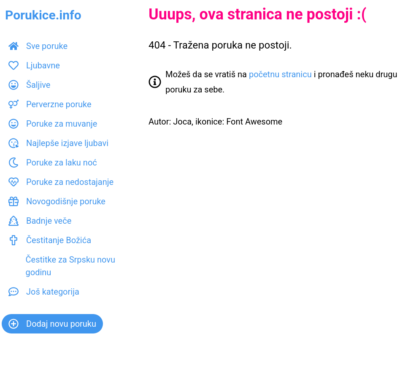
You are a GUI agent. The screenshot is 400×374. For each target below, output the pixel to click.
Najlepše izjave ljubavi (58, 143)
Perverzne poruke (50, 104)
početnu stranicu (280, 74)
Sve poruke (38, 46)
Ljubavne (34, 65)
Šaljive (29, 85)
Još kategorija (43, 292)
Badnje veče (39, 221)
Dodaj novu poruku (52, 324)
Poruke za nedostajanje (61, 182)
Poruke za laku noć (52, 162)
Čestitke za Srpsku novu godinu (61, 266)
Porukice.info (43, 15)
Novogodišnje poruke (56, 201)
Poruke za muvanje (52, 124)
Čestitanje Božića (49, 240)
